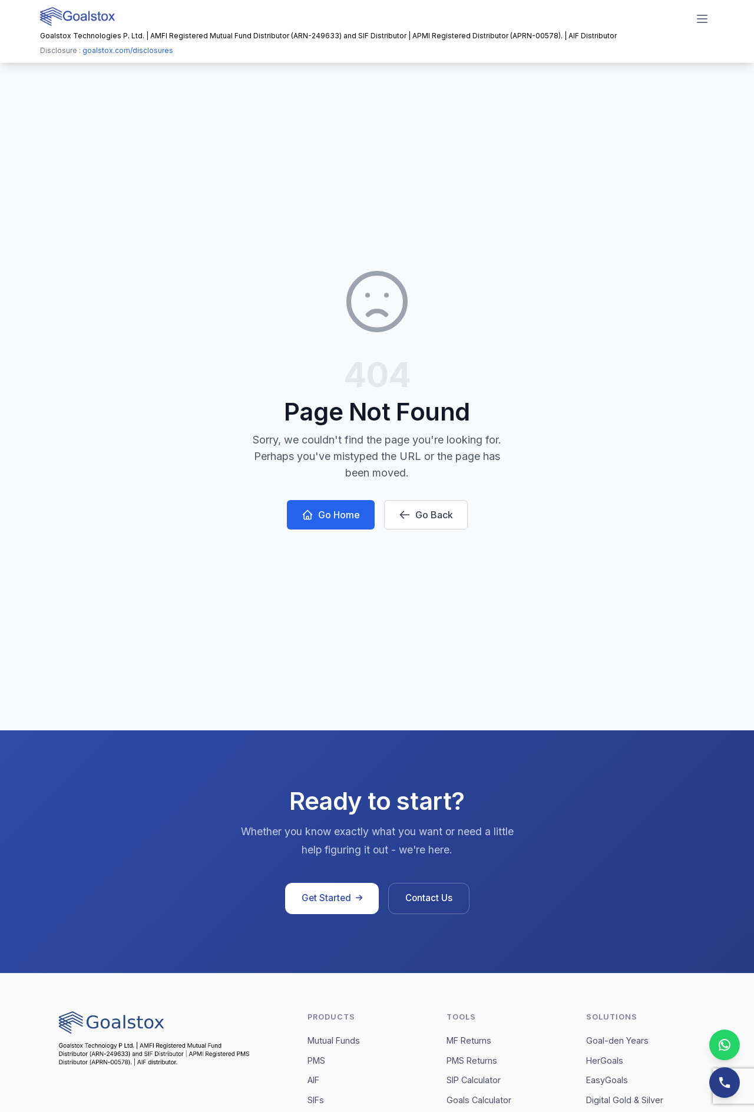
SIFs (315, 1100)
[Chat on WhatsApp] (724, 1045)
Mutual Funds (333, 1040)
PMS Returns (472, 1060)
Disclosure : (106, 50)
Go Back (426, 515)
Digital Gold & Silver (624, 1100)
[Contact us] (724, 1082)
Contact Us (428, 898)
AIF (313, 1080)
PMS (316, 1060)
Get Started (332, 898)
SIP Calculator (474, 1080)
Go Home (331, 515)
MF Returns (469, 1040)
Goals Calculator (479, 1100)
